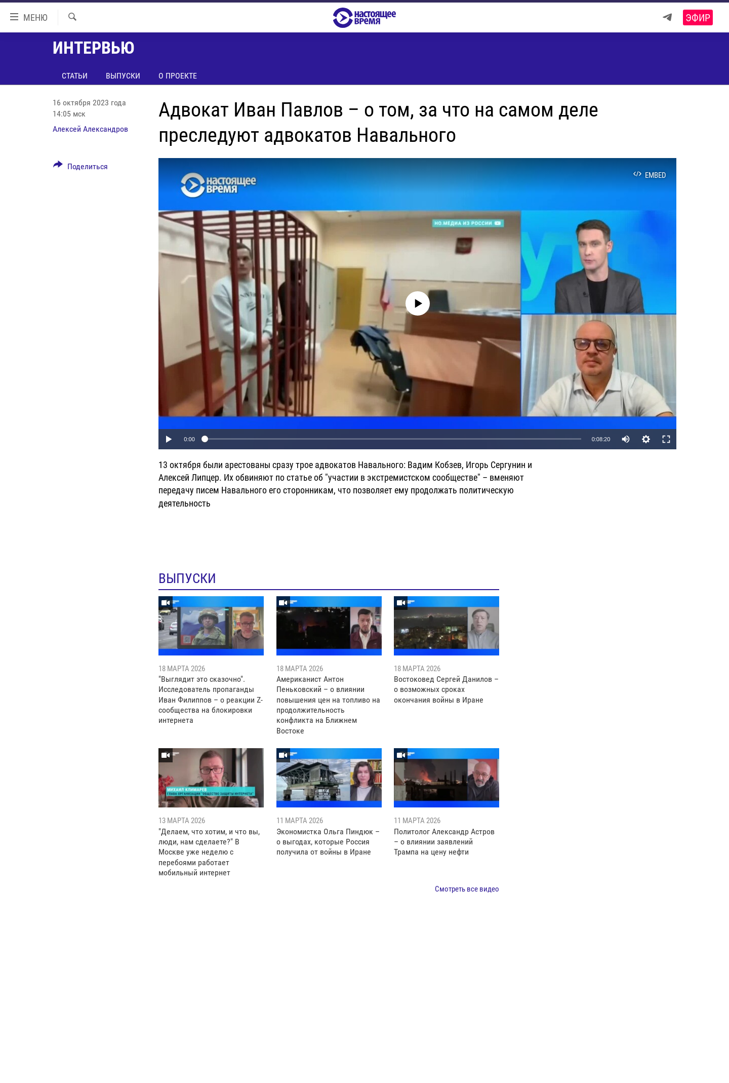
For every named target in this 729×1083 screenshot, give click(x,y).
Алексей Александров (90, 129)
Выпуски (123, 76)
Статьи (75, 76)
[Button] (80, 168)
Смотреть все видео (467, 889)
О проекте (177, 76)
